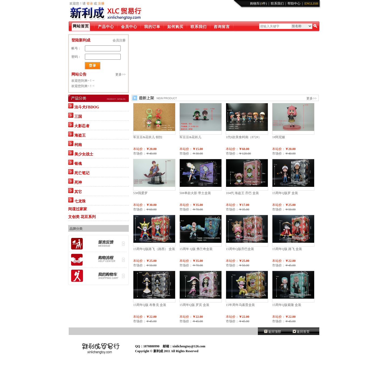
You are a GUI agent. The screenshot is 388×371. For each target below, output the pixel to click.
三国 (75, 116)
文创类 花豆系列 (82, 217)
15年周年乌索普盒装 (240, 305)
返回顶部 (274, 332)
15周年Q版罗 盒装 (285, 193)
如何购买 (175, 27)
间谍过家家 (77, 209)
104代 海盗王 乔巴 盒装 (242, 193)
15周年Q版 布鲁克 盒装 (149, 305)
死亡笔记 (78, 172)
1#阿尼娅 (278, 137)
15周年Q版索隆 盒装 (286, 305)
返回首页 (303, 332)
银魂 (75, 163)
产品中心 (106, 27)
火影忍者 (78, 125)
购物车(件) (258, 3)
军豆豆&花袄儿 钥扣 (147, 137)
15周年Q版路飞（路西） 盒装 (154, 249)
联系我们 (277, 3)
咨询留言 (222, 27)
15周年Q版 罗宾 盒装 (194, 305)
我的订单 (152, 27)
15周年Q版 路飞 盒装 (287, 249)
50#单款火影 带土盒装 (195, 193)
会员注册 (119, 40)
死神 (75, 181)
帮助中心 (293, 3)
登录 (89, 3)
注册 (101, 3)
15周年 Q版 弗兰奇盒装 (196, 249)
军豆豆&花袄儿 (190, 137)
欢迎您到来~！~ (82, 81)
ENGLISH (311, 3)
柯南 (75, 144)
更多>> (311, 98)
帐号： (76, 48)
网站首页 (81, 26)
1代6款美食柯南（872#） (243, 137)
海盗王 (77, 134)
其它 (75, 191)
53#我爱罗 (140, 193)
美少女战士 (80, 153)
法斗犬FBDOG (83, 106)
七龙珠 (77, 200)
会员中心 (129, 27)
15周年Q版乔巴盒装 (240, 249)
